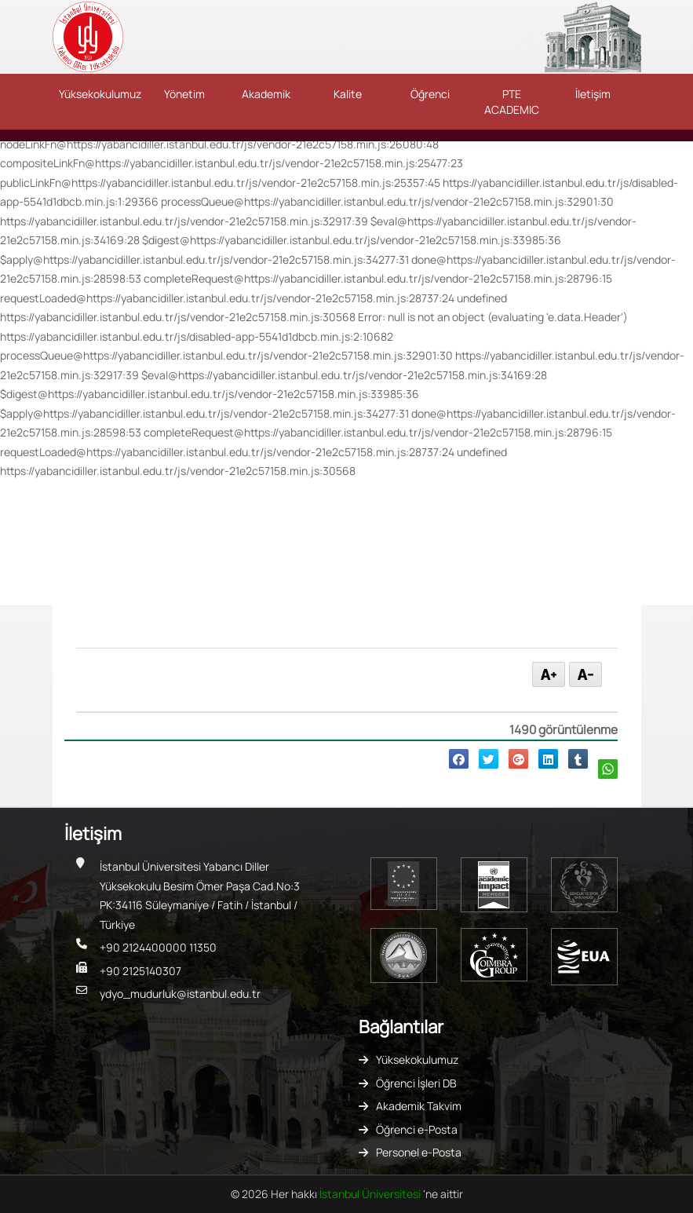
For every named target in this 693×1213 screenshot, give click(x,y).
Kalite (348, 93)
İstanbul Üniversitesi (371, 1193)
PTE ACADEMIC (511, 101)
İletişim (593, 93)
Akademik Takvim (418, 1105)
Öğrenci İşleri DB (416, 1083)
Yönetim (184, 93)
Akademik (266, 93)
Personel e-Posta (418, 1152)
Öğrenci (430, 93)
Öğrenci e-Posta (417, 1129)
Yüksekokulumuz (100, 93)
